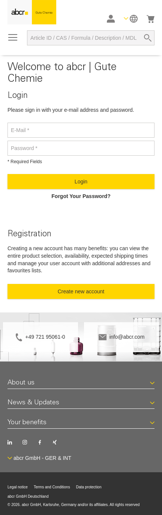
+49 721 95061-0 (45, 337)
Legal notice (18, 487)
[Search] (148, 37)
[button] (131, 18)
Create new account (81, 291)
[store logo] (32, 12)
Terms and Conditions (52, 487)
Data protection (89, 487)
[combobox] (90, 37)
